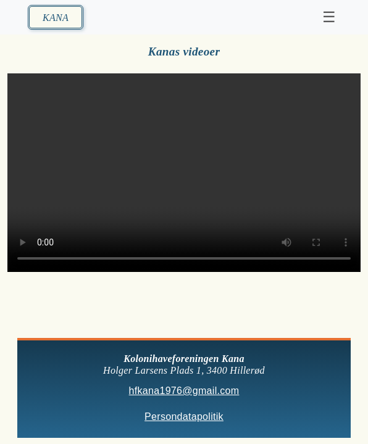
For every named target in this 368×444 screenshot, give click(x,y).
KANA (56, 17)
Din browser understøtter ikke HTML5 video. (184, 172)
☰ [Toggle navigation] (329, 17)
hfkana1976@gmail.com (184, 391)
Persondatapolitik (184, 417)
